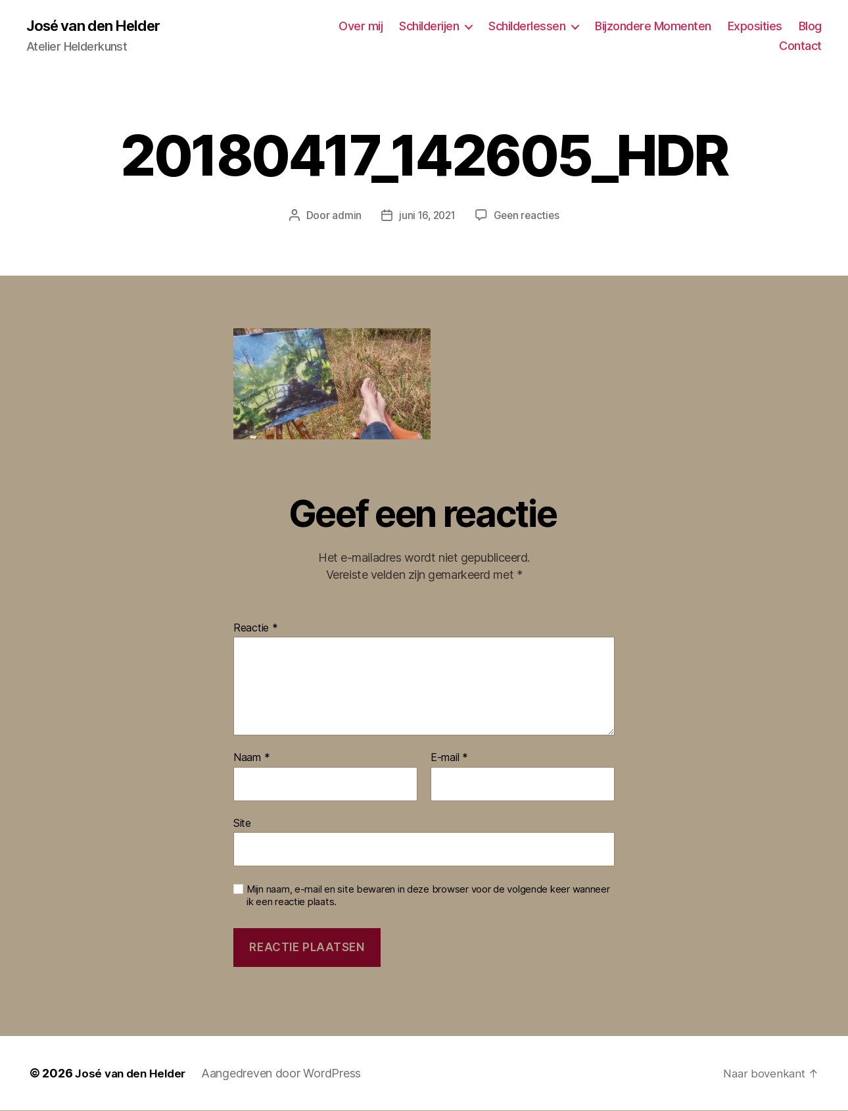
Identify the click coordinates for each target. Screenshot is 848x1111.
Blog (810, 27)
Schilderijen (429, 27)
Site (242, 823)
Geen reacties (528, 216)
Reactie (255, 629)
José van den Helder (99, 26)
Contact (800, 46)
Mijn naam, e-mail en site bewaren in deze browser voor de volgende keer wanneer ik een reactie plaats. (428, 897)
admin (344, 216)
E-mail (449, 759)
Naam (251, 759)
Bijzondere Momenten (653, 27)
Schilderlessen (526, 27)
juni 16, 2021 (426, 216)
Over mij (361, 27)
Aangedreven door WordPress (287, 1074)
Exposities (755, 27)
